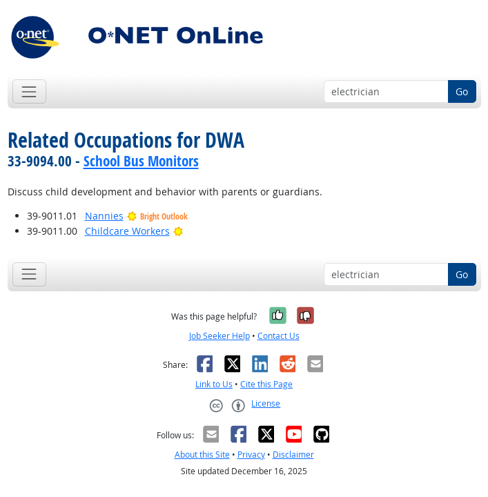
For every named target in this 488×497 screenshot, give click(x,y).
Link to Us (214, 384)
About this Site (202, 454)
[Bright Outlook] (178, 230)
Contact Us (278, 336)
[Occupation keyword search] (386, 92)
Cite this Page (266, 384)
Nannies (104, 215)
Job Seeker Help (219, 336)
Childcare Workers (127, 230)
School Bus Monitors (141, 160)
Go (462, 91)
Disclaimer (293, 454)
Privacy (251, 454)
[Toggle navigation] (29, 91)
